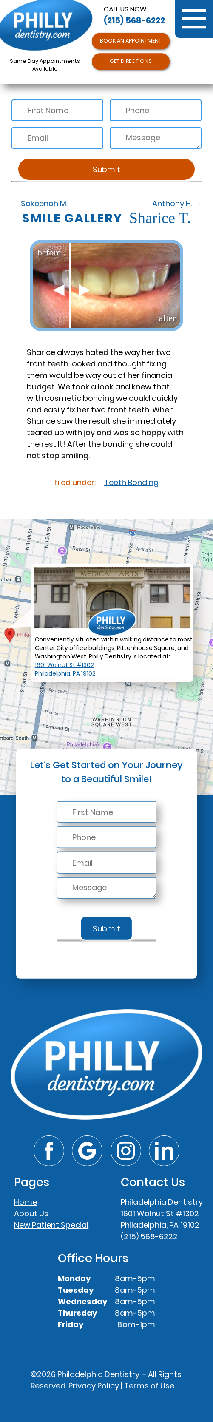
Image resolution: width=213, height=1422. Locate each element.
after (167, 318)
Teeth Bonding (131, 482)
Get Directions (131, 61)
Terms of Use (149, 1385)
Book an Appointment (131, 41)
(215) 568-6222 (134, 20)
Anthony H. (177, 203)
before (49, 252)
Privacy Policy (93, 1385)
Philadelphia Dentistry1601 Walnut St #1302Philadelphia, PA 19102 (162, 1213)
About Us (31, 1213)
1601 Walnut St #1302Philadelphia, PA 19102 (65, 669)
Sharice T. (106, 218)
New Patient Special (51, 1225)
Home (25, 1202)
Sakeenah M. (39, 203)
